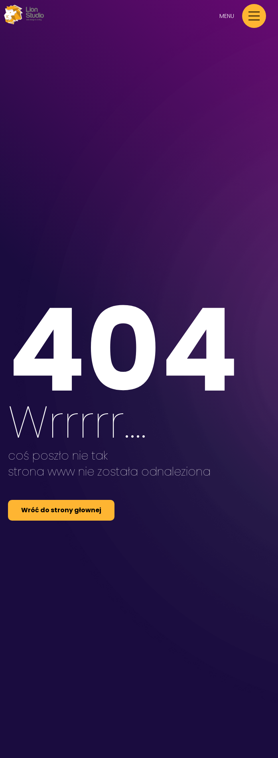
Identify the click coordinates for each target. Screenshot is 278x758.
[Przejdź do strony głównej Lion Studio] (24, 22)
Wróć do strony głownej (61, 510)
